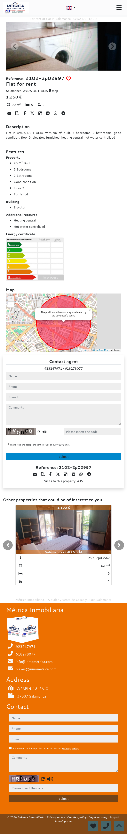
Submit (63, 456)
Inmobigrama (63, 821)
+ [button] (11, 299)
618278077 (74, 368)
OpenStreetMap (100, 350)
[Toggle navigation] (119, 7)
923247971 (53, 368)
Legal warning (98, 817)
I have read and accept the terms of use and (40, 444)
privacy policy (62, 444)
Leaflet (86, 350)
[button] (8, 545)
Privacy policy (56, 817)
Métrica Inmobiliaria (31, 817)
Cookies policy (77, 817)
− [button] (11, 305)
